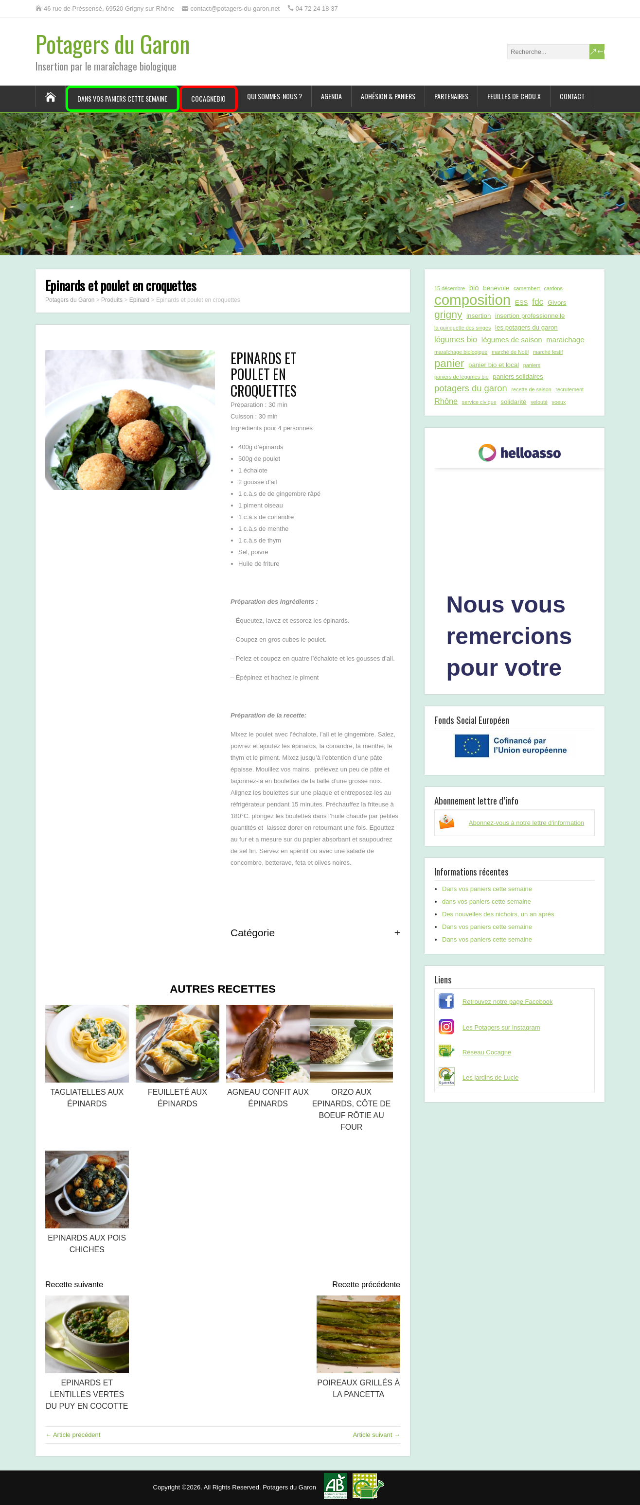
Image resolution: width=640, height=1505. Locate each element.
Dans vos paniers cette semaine (122, 98)
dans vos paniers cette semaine (486, 901)
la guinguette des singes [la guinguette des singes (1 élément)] (462, 328)
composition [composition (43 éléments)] (472, 300)
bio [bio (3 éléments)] (474, 287)
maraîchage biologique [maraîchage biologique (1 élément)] (460, 352)
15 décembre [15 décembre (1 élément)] (449, 288)
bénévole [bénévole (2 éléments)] (496, 288)
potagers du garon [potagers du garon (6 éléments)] (470, 388)
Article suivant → (376, 1434)
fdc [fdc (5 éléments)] (537, 302)
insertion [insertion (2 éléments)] (478, 315)
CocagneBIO (208, 98)
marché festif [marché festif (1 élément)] (548, 352)
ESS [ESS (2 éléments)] (521, 302)
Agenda (331, 96)
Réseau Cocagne (486, 1052)
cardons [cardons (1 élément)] (553, 288)
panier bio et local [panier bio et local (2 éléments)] (493, 364)
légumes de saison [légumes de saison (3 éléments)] (511, 339)
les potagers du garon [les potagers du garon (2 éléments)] (526, 327)
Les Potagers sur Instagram (501, 1027)
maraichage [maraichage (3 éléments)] (565, 339)
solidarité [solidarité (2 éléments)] (513, 401)
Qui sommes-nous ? (274, 96)
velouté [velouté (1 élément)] (539, 402)
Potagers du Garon (113, 43)
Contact (572, 96)
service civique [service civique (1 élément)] (479, 402)
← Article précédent (72, 1434)
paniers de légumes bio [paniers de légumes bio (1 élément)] (461, 377)
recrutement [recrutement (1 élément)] (569, 389)
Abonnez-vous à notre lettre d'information (526, 822)
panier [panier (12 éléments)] (449, 363)
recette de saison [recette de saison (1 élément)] (531, 389)
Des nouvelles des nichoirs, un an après (498, 914)
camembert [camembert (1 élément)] (527, 288)
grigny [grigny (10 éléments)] (448, 314)
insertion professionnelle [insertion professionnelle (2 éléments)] (530, 315)
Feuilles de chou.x (514, 96)
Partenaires (451, 96)
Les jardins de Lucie (490, 1077)
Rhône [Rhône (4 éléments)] (446, 401)
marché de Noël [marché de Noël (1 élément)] (510, 352)
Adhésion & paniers (388, 96)
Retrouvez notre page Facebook (507, 1001)
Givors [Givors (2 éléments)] (557, 302)
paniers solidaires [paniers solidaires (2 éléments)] (518, 376)
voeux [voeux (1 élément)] (559, 402)
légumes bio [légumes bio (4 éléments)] (455, 339)
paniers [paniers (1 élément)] (531, 365)
